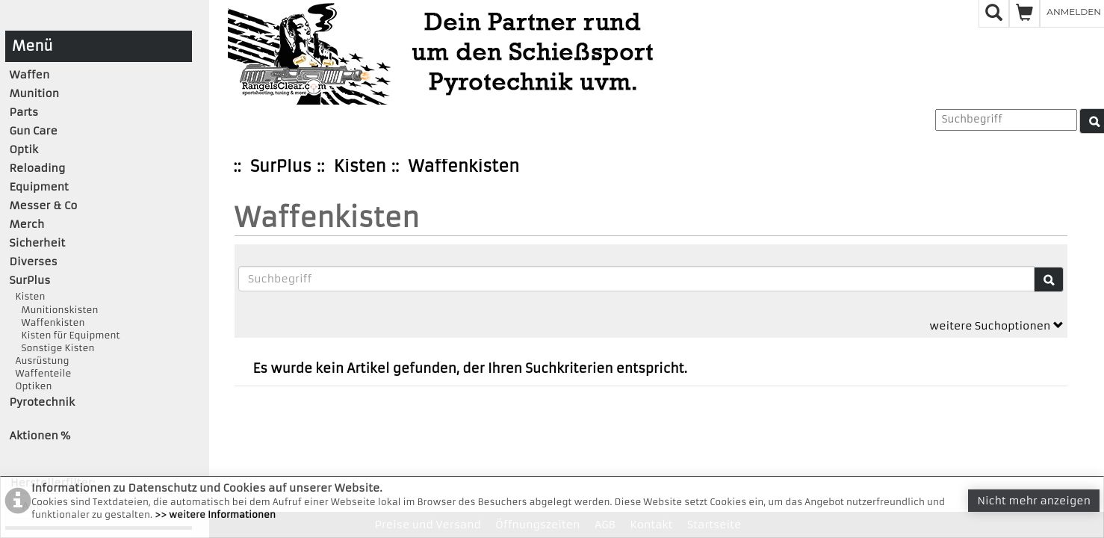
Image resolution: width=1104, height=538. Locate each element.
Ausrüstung (39, 360)
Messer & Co (44, 205)
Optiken (31, 386)
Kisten (360, 166)
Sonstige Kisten (52, 347)
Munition (35, 93)
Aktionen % (40, 435)
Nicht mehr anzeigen (1034, 500)
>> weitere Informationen (215, 514)
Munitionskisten (54, 309)
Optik (24, 149)
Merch (27, 224)
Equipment (39, 187)
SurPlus (280, 166)
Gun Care (34, 130)
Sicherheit (38, 243)
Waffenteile (41, 373)
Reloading (38, 168)
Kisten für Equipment (65, 335)
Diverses (34, 261)
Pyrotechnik (42, 402)
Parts (24, 112)
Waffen (30, 74)
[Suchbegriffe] (636, 278)
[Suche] (1049, 279)
